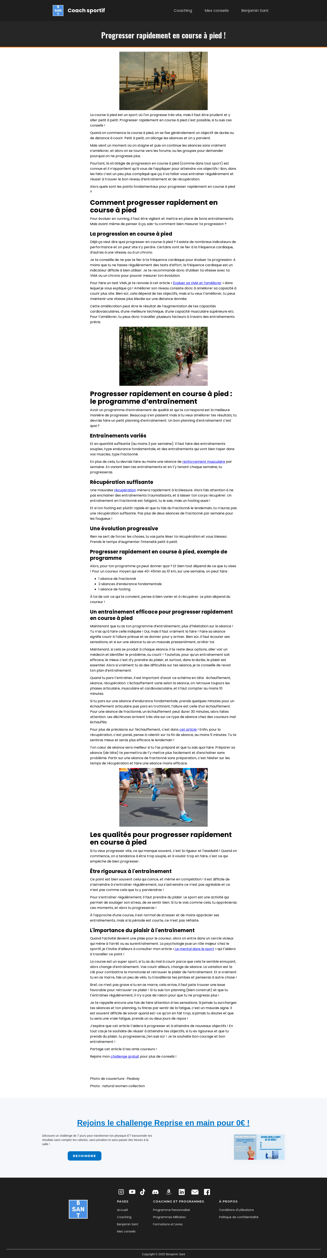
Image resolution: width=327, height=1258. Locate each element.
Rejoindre (84, 1156)
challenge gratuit (125, 1056)
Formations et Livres (168, 1224)
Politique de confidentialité (238, 1217)
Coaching (183, 10)
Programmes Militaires (169, 1217)
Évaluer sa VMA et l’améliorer (197, 283)
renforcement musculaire (203, 461)
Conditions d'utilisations (236, 1210)
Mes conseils (217, 10)
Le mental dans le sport (194, 948)
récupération (125, 490)
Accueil (122, 1210)
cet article (188, 729)
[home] (79, 10)
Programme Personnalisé (171, 1210)
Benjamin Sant (255, 10)
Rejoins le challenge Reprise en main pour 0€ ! (163, 1123)
